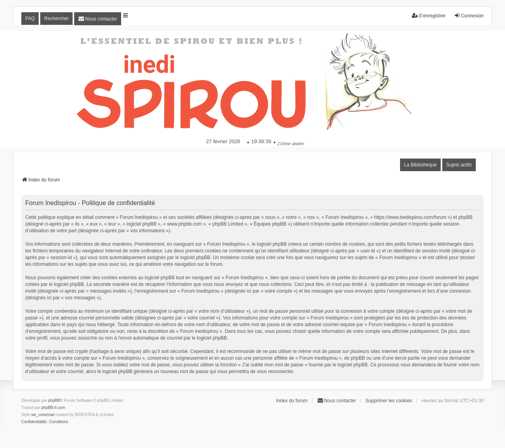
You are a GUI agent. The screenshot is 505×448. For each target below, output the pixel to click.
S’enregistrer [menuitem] (429, 16)
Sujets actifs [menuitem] (459, 165)
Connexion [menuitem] (469, 16)
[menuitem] (97, 18)
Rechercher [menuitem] (56, 18)
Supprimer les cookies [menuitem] (388, 400)
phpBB (54, 400)
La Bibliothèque (420, 165)
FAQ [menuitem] (30, 18)
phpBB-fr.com (53, 407)
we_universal (42, 415)
